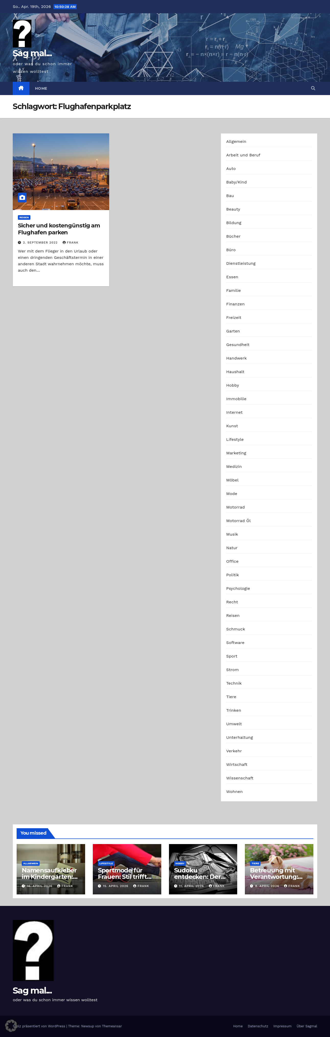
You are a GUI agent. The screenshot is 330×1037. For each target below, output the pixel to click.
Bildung (233, 222)
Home (41, 88)
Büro (231, 249)
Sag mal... (32, 53)
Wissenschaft (240, 778)
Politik (232, 574)
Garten (233, 331)
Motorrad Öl (238, 520)
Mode (231, 493)
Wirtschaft (236, 764)
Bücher (233, 236)
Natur (232, 547)
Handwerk (236, 358)
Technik (234, 683)
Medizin (234, 466)
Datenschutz (258, 1026)
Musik (232, 534)
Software (235, 642)
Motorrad (235, 507)
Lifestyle (235, 439)
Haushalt (235, 371)
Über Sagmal (307, 1026)
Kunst (232, 425)
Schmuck (235, 629)
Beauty (233, 209)
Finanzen (235, 304)
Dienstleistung (241, 263)
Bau (230, 195)
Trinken (233, 710)
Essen (232, 276)
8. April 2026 (267, 886)
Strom (232, 669)
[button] (313, 88)
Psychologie (238, 588)
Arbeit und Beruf (243, 155)
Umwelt (234, 723)
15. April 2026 (116, 886)
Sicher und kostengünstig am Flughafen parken (59, 229)
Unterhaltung (239, 737)
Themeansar (112, 1026)
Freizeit (233, 317)
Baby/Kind (236, 182)
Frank (70, 242)
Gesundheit (237, 344)
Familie (233, 290)
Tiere (231, 696)
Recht (232, 602)
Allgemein (236, 141)
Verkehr (234, 750)
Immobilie (236, 398)
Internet (234, 412)
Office (232, 561)
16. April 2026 (40, 886)
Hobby (232, 385)
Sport (231, 656)
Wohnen (234, 791)
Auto (231, 168)
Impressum (283, 1026)
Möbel (232, 480)
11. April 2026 (192, 886)
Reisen (24, 217)
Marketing (236, 453)
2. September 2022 (41, 242)
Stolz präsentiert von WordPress (39, 1026)
